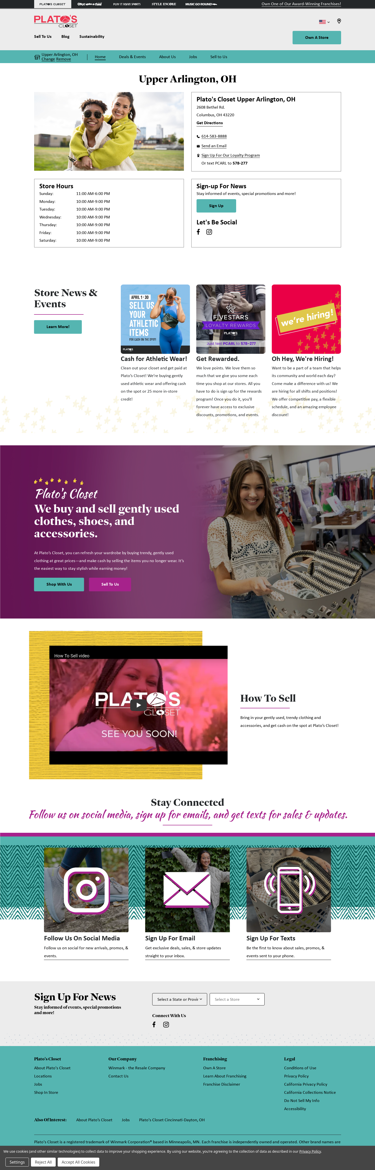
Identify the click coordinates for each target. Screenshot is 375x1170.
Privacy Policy (296, 1077)
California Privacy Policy (305, 1085)
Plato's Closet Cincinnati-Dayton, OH (172, 1121)
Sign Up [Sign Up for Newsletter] (216, 206)
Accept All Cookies (78, 1162)
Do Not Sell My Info (302, 1102)
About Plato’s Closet (94, 1121)
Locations (43, 1077)
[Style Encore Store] (164, 4)
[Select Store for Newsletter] (237, 1000)
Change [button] (48, 59)
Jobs (38, 1085)
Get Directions (210, 123)
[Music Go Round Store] (201, 4)
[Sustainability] (92, 38)
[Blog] (65, 38)
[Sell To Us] (45, 38)
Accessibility (295, 1110)
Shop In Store (46, 1094)
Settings (17, 1162)
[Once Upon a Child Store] (89, 4)
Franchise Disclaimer (221, 1085)
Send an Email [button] (213, 146)
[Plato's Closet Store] (52, 4)
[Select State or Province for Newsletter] (179, 1000)
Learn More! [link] (58, 327)
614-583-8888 (214, 136)
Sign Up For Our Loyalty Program (230, 155)
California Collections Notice (310, 1094)
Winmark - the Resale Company (136, 1069)
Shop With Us (59, 584)
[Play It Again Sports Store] (127, 4)
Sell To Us (110, 584)
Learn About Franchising (224, 1077)
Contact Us (118, 1077)
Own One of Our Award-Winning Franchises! (301, 4)
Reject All (43, 1162)
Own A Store (316, 37)
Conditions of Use (300, 1069)
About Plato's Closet (52, 1069)
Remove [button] (63, 59)
